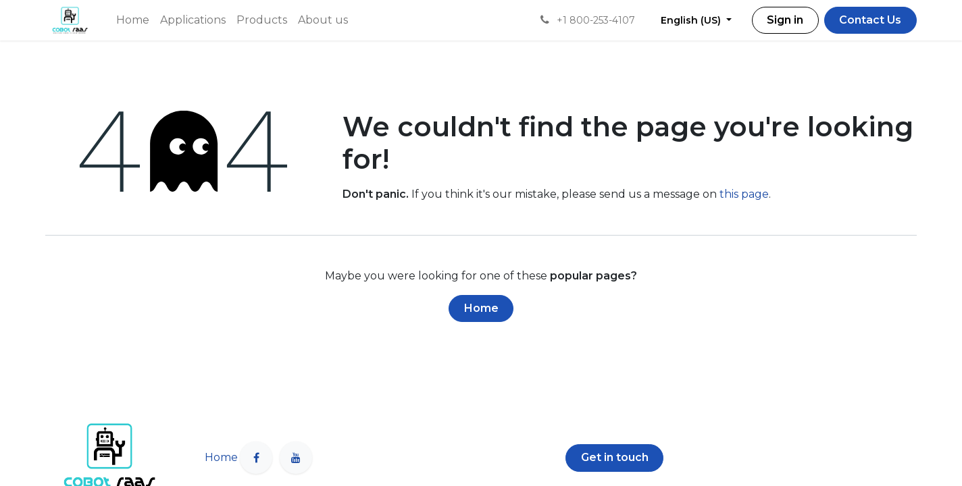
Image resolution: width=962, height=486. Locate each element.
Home (481, 308)
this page (744, 194)
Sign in (785, 20)
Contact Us (870, 20)
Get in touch (615, 457)
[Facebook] (256, 457)
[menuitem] (133, 20)
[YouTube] (296, 457)
